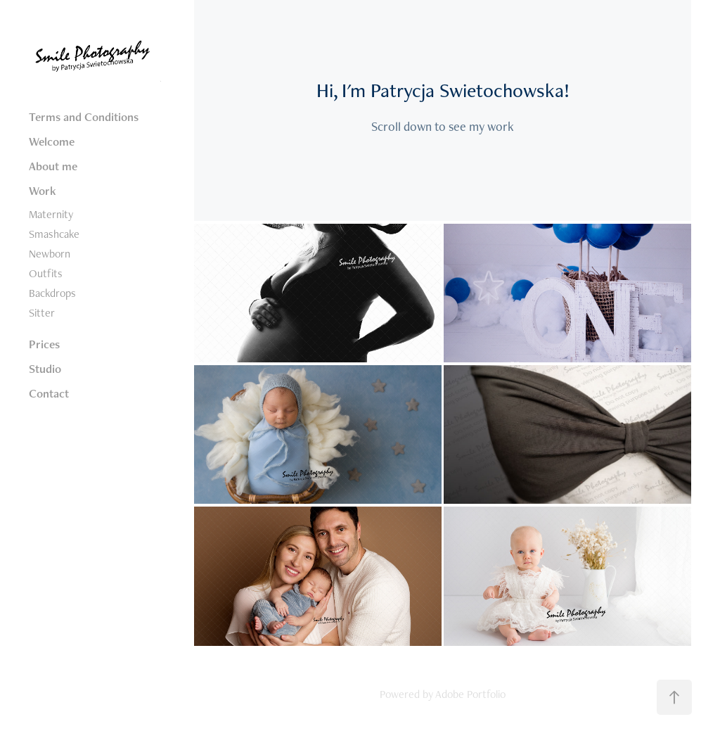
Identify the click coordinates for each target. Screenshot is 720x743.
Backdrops (52, 293)
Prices (44, 344)
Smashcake (54, 234)
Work (42, 190)
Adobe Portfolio (470, 694)
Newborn (49, 253)
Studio (45, 368)
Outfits (46, 273)
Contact (49, 393)
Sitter (42, 312)
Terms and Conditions (84, 117)
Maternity (51, 214)
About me (53, 166)
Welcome (52, 141)
